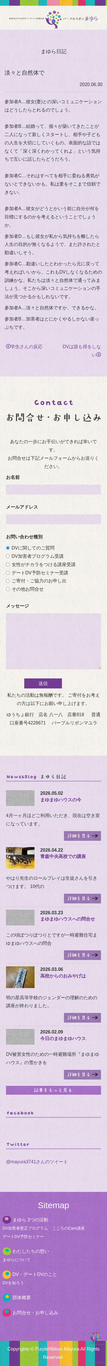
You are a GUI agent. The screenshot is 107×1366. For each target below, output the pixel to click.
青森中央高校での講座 (63, 856)
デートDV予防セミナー (23, 1236)
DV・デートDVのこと (35, 1274)
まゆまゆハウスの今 (60, 799)
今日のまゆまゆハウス (63, 1038)
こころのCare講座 (68, 1228)
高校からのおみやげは (63, 975)
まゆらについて (17, 1259)
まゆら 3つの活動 (30, 1219)
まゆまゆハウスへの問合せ (67, 919)
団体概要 (22, 1297)
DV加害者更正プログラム (25, 1228)
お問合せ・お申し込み (35, 1312)
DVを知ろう (13, 1283)
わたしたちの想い (31, 1251)
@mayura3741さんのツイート (37, 1161)
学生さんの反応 (24, 346)
